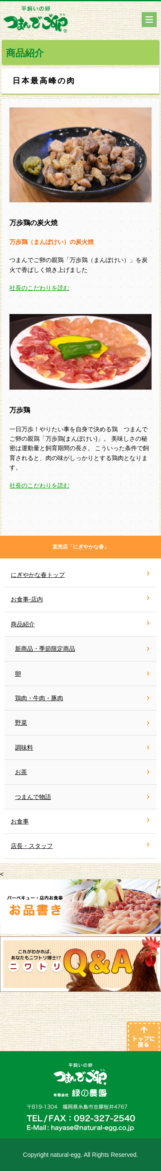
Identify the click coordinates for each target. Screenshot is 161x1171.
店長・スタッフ (32, 845)
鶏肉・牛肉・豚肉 (39, 698)
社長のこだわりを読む (39, 287)
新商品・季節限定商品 (45, 648)
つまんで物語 (33, 796)
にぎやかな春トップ (38, 574)
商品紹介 (23, 624)
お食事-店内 (27, 599)
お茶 (21, 771)
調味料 (24, 747)
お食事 (20, 821)
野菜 (21, 722)
